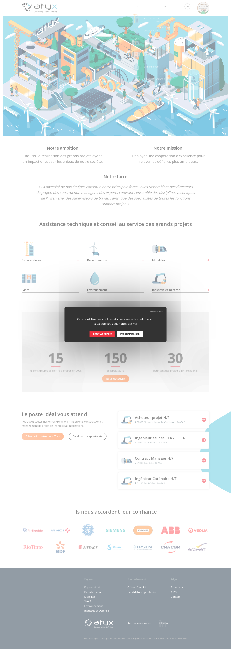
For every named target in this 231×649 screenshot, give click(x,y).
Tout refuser (155, 311)
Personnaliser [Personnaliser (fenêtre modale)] (130, 333)
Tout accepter (102, 333)
